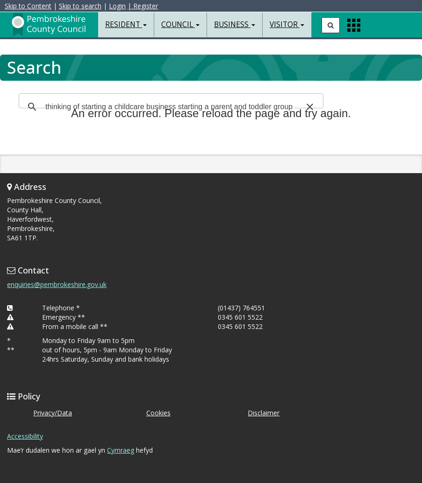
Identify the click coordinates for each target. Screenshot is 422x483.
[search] (169, 106)
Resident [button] (126, 24)
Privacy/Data (52, 412)
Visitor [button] (287, 24)
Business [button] (234, 24)
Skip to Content (28, 5)
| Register (143, 5)
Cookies (158, 412)
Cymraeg (120, 450)
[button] (309, 106)
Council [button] (180, 24)
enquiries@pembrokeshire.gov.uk (57, 284)
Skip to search (80, 5)
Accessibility (25, 436)
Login (117, 5)
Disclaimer (263, 412)
